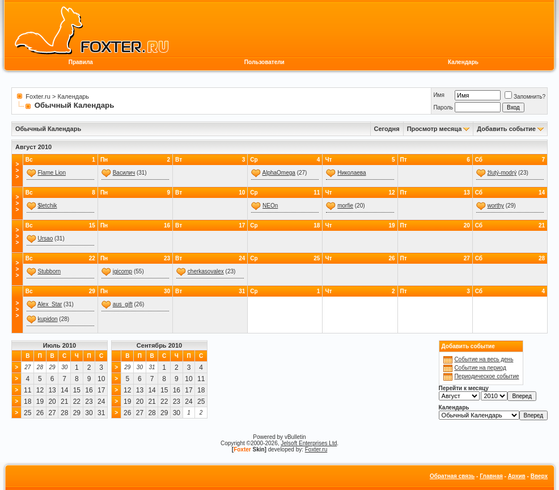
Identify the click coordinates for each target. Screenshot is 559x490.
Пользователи (264, 62)
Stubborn (49, 271)
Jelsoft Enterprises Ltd (309, 443)
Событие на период (480, 368)
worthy (496, 205)
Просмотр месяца (434, 128)
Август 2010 (33, 146)
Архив (517, 476)
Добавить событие (506, 128)
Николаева (351, 173)
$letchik (47, 205)
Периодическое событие (486, 376)
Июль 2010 (59, 345)
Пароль (443, 107)
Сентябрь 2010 (159, 345)
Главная (491, 476)
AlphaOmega (278, 173)
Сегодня (387, 128)
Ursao (45, 238)
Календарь (463, 62)
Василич (124, 173)
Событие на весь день (483, 359)
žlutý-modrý (502, 173)
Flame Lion (52, 173)
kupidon (48, 319)
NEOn (270, 205)
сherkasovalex (206, 271)
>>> (17, 170)
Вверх (539, 476)
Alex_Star (49, 304)
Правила (81, 62)
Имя (438, 95)
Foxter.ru (38, 96)
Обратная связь (452, 476)
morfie (345, 205)
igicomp (122, 271)
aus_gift (123, 304)
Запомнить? (525, 97)
